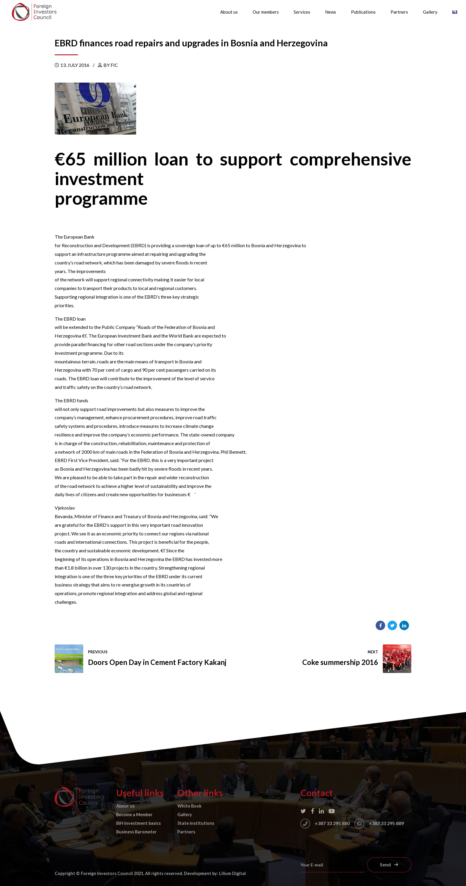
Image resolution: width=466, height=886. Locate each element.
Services (302, 12)
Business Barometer (136, 831)
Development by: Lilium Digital (215, 873)
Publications (363, 12)
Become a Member (134, 814)
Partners (399, 12)
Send (385, 864)
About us (229, 12)
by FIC (110, 65)
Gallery (430, 12)
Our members (266, 12)
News (330, 12)
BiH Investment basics (138, 823)
